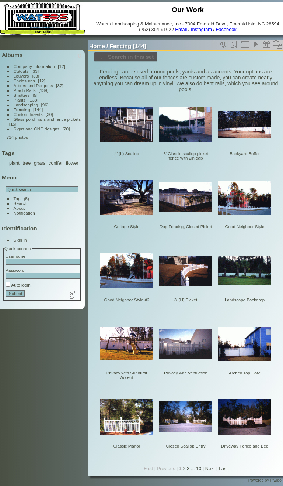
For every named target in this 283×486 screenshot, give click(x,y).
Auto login (18, 285)
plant (14, 163)
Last (223, 468)
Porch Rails (25, 90)
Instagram (201, 29)
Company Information (34, 66)
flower (72, 163)
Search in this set (131, 57)
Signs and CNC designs (37, 128)
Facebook (226, 29)
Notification (24, 213)
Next (210, 468)
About (19, 208)
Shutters (22, 95)
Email (181, 29)
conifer (56, 163)
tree (26, 163)
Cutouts (21, 71)
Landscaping (26, 104)
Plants (20, 99)
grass (39, 163)
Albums (12, 55)
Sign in (20, 239)
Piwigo (276, 480)
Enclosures (24, 80)
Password (15, 270)
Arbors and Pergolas (33, 85)
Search (20, 203)
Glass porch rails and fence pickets (47, 119)
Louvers (21, 75)
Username (15, 256)
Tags (18, 198)
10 (198, 468)
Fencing (22, 109)
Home (97, 46)
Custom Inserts (28, 114)
